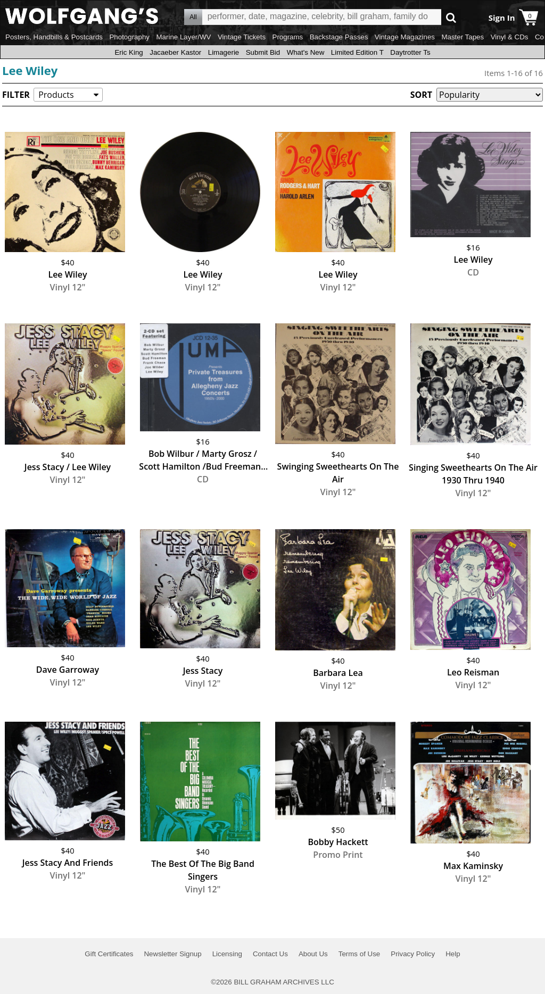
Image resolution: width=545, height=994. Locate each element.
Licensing (227, 954)
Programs (287, 37)
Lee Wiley (29, 70)
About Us (313, 954)
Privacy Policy (413, 954)
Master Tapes (462, 37)
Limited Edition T (357, 52)
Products (55, 95)
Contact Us (270, 954)
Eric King (128, 52)
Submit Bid (263, 52)
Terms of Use (359, 954)
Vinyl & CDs (510, 37)
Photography (129, 37)
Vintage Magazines (405, 37)
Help (452, 954)
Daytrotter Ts (410, 52)
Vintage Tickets (242, 37)
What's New (306, 52)
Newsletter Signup (172, 954)
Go (451, 17)
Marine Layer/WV (183, 37)
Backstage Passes (339, 37)
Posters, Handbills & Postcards (54, 37)
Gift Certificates (109, 954)
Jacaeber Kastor (175, 52)
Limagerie (224, 52)
